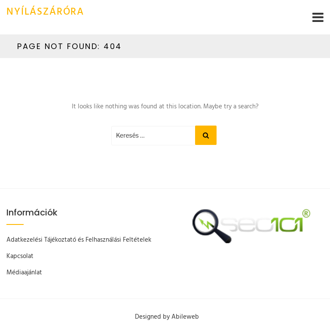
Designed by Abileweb (167, 317)
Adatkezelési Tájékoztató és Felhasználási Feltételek (78, 240)
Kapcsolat (20, 256)
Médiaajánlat (24, 272)
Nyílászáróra (45, 12)
